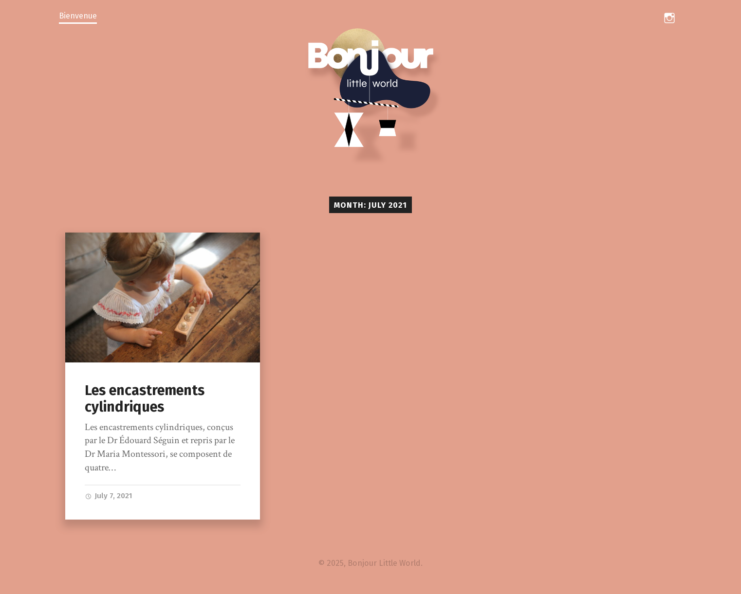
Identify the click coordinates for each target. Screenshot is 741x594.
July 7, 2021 (108, 495)
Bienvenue (78, 15)
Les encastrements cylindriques (144, 399)
